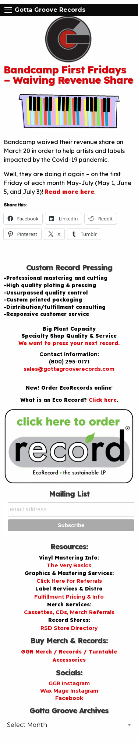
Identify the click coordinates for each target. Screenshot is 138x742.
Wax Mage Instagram (69, 690)
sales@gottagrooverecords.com (69, 369)
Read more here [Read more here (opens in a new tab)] (69, 191)
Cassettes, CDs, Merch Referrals (69, 612)
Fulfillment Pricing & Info (69, 596)
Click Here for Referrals (69, 581)
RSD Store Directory (69, 628)
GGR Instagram (69, 683)
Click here (103, 400)
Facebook (69, 698)
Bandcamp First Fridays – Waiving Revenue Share (68, 74)
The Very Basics (69, 565)
